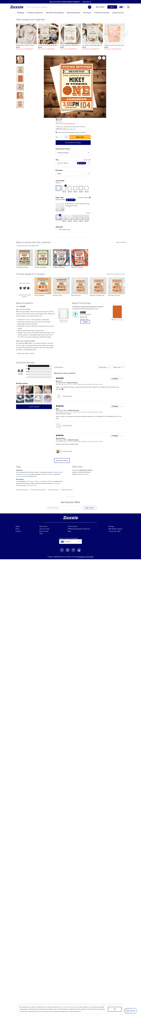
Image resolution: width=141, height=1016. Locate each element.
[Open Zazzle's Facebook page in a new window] (62, 488)
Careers (18, 468)
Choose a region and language (68, 475)
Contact (85, 258)
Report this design (117, 256)
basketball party (57, 409)
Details (125, 150)
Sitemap (111, 463)
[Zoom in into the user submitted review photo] (20, 326)
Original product (64, 333)
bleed (49, 274)
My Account (43, 463)
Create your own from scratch (63, 257)
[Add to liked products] (85, 58)
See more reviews (62, 397)
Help (41, 470)
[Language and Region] (122, 7)
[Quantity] (98, 75)
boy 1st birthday (20, 413)
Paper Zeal (109, 66)
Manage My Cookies (115, 466)
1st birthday (56, 420)
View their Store (84, 256)
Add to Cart (117, 75)
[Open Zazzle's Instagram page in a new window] (68, 488)
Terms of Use (63, 1007)
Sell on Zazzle (100, 7)
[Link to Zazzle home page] (17, 6)
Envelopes (96, 108)
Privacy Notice (74, 1007)
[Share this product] (80, 58)
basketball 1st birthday (22, 411)
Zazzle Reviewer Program (63, 350)
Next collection (122, 179)
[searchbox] (58, 7)
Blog (69, 468)
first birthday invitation (32, 418)
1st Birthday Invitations (23, 182)
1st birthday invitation (46, 418)
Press (17, 466)
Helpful (115, 315)
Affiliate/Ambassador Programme (79, 466)
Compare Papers (121, 135)
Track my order (44, 466)
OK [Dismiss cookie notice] (115, 1009)
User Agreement (80, 493)
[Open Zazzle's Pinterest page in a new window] (73, 488)
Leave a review (34, 343)
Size (94, 97)
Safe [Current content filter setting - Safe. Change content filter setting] (118, 468)
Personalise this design (110, 80)
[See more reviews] (98, 67)
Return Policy (43, 468)
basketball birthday (46, 411)
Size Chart (124, 97)
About (18, 463)
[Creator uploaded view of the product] (56, 86)
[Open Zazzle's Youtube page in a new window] (79, 488)
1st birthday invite (31, 422)
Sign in (112, 7)
